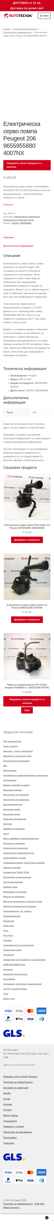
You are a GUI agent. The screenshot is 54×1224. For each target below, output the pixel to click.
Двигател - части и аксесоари (18, 751)
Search (27, 1219)
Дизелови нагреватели (14, 819)
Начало (6, 29)
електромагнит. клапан (14, 858)
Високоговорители (12, 804)
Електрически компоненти (25, 29)
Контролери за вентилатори (17, 877)
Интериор (8, 969)
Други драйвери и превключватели (21, 838)
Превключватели (11, 916)
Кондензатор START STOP (16, 872)
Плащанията (10, 1121)
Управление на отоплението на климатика (24, 960)
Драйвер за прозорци (14, 829)
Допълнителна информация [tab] (18, 246)
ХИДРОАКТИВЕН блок (14, 965)
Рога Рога (8, 935)
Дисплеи (7, 824)
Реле (5, 931)
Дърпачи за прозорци (14, 843)
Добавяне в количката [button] (27, 540)
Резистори (8, 926)
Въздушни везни (11, 814)
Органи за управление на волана (19, 906)
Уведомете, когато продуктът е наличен (24, 165)
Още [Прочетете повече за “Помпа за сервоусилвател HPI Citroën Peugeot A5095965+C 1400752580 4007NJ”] (27, 710)
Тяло (5, 994)
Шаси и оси (9, 999)
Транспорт (8, 1143)
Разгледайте (10, 1137)
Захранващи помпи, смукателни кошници (24, 863)
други (6, 834)
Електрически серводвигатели (17, 32)
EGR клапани (9, 770)
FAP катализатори (12, 741)
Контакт (7, 1110)
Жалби (7, 1093)
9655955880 (25, 223)
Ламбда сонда (10, 887)
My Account (9, 1219)
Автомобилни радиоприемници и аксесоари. (25, 775)
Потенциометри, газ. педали (17, 911)
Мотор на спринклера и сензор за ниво (22, 901)
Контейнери (9, 979)
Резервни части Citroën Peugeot (20, 1076)
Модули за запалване (14, 897)
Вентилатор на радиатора (16, 800)
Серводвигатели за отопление (18, 945)
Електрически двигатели (15, 848)
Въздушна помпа (11, 809)
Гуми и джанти (10, 746)
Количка (7, 1104)
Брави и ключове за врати (16, 785)
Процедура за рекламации (17, 1132)
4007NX (15, 223)
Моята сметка (10, 1115)
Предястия (8, 921)
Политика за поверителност (18, 1082)
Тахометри (8, 955)
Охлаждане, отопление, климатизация (22, 984)
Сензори (7, 940)
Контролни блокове (13, 882)
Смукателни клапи (12, 950)
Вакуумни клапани (12, 790)
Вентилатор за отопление (16, 795)
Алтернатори (9, 780)
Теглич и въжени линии (15, 989)
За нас (6, 1099)
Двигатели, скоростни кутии (17, 756)
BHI (5, 766)
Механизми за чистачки (15, 892)
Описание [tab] (8, 237)
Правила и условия (13, 1126)
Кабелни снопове (12, 868)
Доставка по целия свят (16, 1088)
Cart (42, 1217)
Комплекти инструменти (15, 974)
